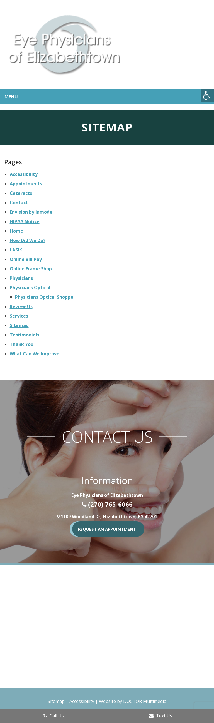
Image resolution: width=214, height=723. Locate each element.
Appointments (26, 184)
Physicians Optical (30, 288)
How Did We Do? (27, 240)
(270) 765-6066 (110, 504)
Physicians (21, 278)
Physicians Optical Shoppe (44, 297)
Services (19, 316)
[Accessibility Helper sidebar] (207, 95)
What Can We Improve (34, 354)
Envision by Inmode (31, 212)
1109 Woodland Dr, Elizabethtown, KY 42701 (109, 516)
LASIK (16, 250)
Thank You (21, 344)
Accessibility (24, 174)
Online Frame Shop (31, 269)
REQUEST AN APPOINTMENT (107, 529)
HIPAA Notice (25, 221)
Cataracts (21, 193)
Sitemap (19, 325)
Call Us (53, 716)
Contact (19, 203)
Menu (11, 97)
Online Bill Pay (26, 259)
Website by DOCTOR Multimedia (132, 701)
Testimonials (24, 335)
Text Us (160, 716)
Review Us (21, 306)
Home (16, 231)
